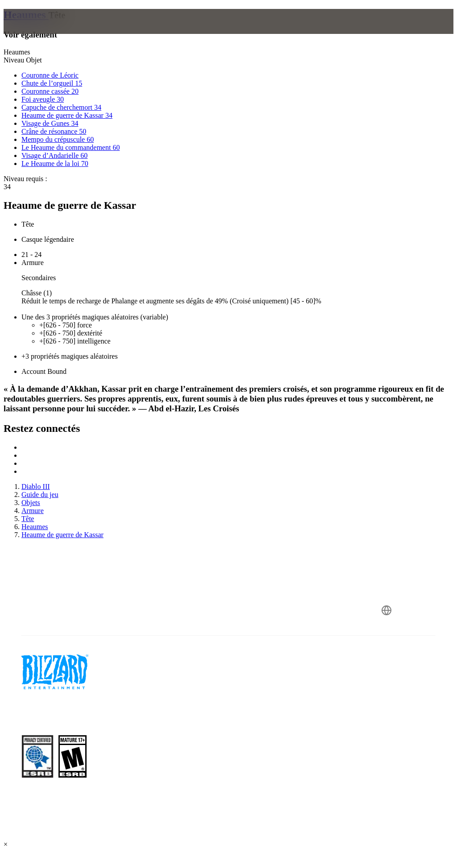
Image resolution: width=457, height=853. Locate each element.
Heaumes (26, 15)
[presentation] (37, 32)
